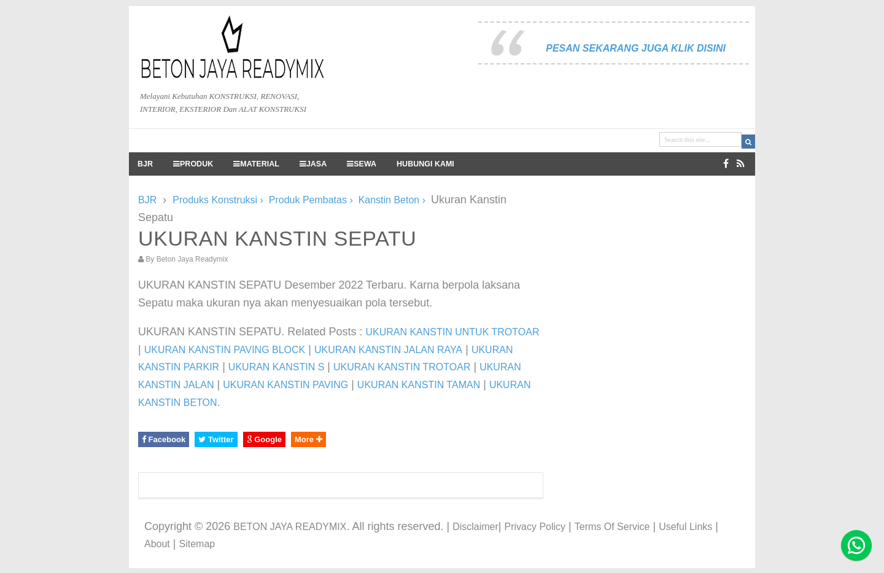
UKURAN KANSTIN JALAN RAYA (388, 350)
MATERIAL (256, 164)
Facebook (163, 439)
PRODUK (193, 164)
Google (264, 439)
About (157, 544)
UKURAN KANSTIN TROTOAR (401, 367)
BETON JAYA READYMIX (289, 526)
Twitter (215, 439)
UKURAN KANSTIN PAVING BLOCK (225, 350)
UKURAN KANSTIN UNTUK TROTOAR (452, 332)
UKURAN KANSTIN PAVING (285, 385)
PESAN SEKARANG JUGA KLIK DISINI (636, 48)
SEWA (361, 164)
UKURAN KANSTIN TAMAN (418, 385)
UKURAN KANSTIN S (276, 367)
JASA (313, 164)
